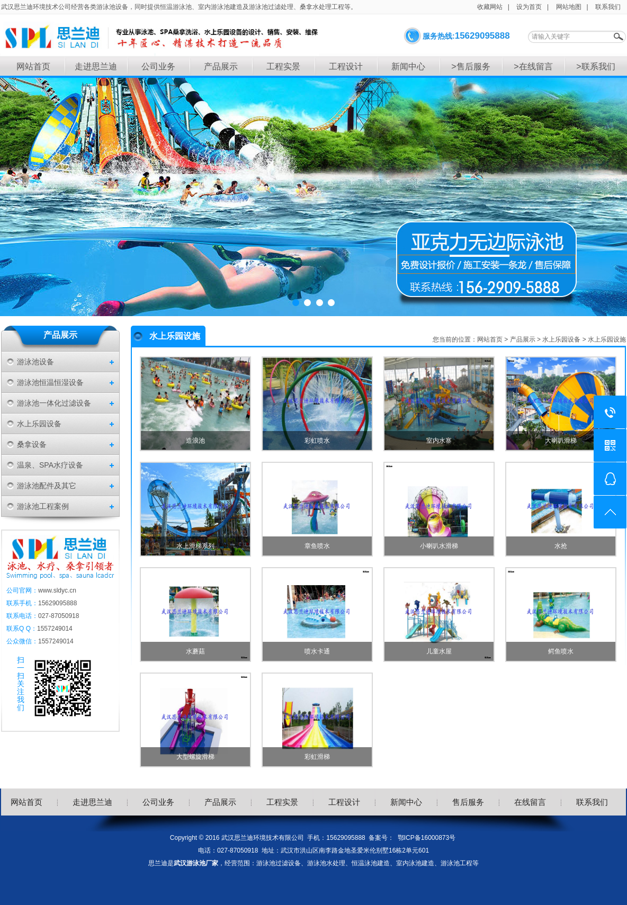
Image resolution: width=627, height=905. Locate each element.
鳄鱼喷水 (561, 651)
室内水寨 (439, 440)
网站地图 (568, 7)
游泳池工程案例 (43, 506)
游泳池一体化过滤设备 (54, 403)
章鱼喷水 (317, 546)
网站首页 (33, 66)
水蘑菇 (195, 651)
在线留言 (530, 802)
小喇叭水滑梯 (439, 546)
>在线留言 (533, 66)
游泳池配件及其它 (46, 485)
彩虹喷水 (317, 440)
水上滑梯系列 (195, 546)
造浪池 (195, 440)
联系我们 (608, 7)
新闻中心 (408, 66)
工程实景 (283, 66)
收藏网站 (490, 7)
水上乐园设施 (607, 339)
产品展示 (221, 66)
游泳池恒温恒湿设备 (50, 382)
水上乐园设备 (39, 423)
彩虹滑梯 (317, 756)
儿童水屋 (439, 651)
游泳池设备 (35, 361)
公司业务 (158, 66)
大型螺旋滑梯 (195, 756)
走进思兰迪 (96, 66)
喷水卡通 (317, 651)
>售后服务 (470, 66)
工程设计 (346, 66)
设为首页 (529, 7)
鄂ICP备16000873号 (426, 837)
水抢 (560, 546)
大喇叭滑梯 (561, 440)
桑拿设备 (32, 444)
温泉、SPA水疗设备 (50, 465)
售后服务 (468, 802)
